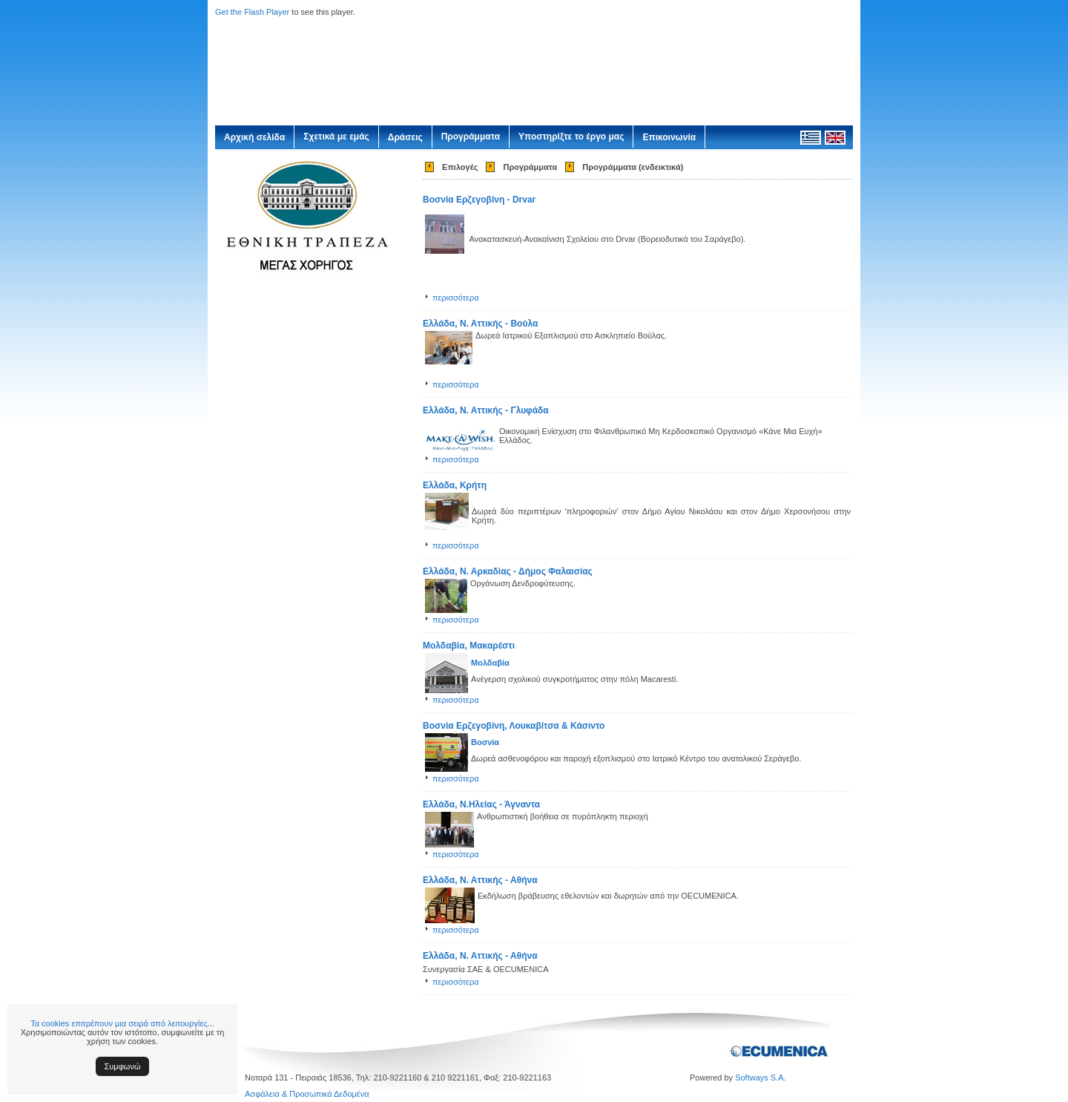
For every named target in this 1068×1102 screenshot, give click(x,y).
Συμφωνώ (123, 1066)
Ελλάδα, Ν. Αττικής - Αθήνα (480, 880)
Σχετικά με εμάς (336, 136)
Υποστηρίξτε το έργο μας (571, 136)
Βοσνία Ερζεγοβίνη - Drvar (479, 199)
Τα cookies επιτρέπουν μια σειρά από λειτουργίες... (122, 1023)
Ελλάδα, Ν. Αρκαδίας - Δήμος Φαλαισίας (508, 571)
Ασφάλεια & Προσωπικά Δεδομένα (307, 1093)
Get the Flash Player (252, 11)
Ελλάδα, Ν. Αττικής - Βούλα (480, 323)
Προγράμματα (470, 136)
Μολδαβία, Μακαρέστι (469, 645)
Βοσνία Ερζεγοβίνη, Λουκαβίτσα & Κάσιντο (513, 726)
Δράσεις (405, 137)
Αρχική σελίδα (254, 137)
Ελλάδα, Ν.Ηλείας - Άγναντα (481, 804)
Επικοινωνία (669, 137)
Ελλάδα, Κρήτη (455, 485)
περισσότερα (455, 297)
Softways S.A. (760, 1077)
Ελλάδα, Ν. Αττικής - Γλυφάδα (486, 410)
